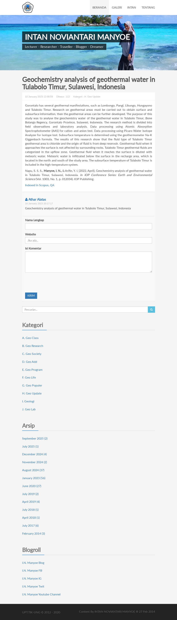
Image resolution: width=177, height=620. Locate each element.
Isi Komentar (33, 248)
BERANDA (99, 7)
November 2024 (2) (34, 462)
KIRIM (31, 295)
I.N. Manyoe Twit (33, 586)
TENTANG (148, 7)
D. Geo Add (29, 361)
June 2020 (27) (31, 486)
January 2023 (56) (33, 478)
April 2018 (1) (31, 517)
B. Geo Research (32, 345)
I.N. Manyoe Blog (33, 562)
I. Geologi (28, 401)
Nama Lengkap (34, 220)
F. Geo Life (29, 377)
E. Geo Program (32, 369)
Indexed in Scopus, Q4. (40, 185)
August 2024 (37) (33, 470)
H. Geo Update (32, 393)
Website (30, 234)
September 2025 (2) (34, 438)
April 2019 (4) (31, 501)
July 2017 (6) (30, 525)
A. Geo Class (30, 337)
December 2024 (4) (34, 454)
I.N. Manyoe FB (32, 570)
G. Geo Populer (32, 385)
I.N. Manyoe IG (32, 578)
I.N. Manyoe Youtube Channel (41, 594)
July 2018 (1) (30, 509)
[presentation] (53, 282)
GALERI (117, 7)
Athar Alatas (35, 199)
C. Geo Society (31, 353)
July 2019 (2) (30, 494)
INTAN (131, 7)
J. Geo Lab (29, 409)
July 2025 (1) (30, 446)
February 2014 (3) (33, 533)
